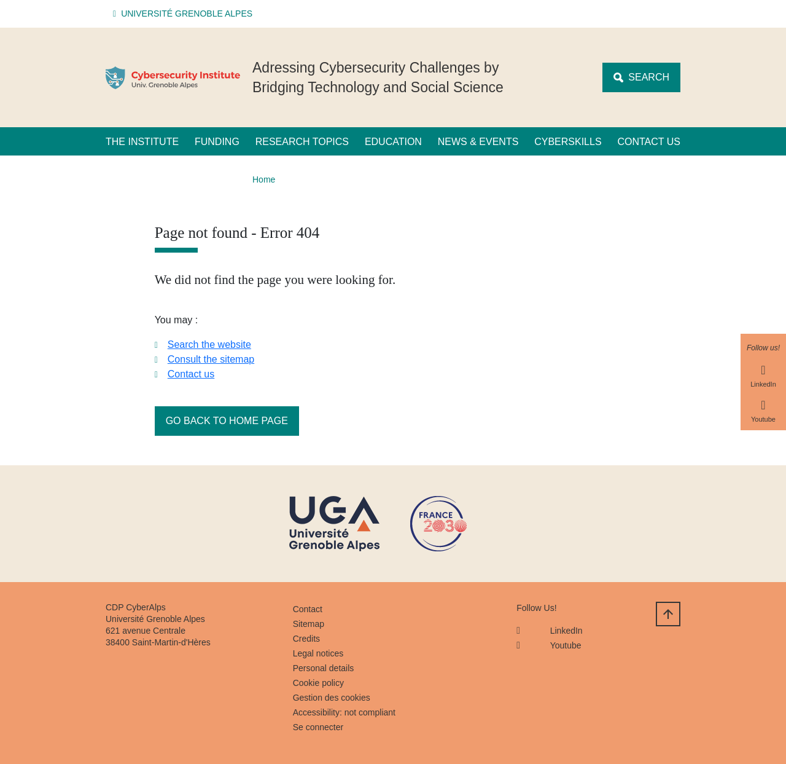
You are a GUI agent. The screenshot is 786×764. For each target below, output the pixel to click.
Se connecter (318, 727)
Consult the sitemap (211, 359)
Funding (217, 141)
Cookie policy (318, 683)
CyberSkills (567, 141)
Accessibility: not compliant (344, 712)
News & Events (478, 141)
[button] (184, 14)
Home (263, 179)
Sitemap (308, 624)
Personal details (323, 668)
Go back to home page (227, 420)
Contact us (648, 141)
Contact (307, 609)
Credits (306, 639)
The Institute (142, 141)
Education (393, 141)
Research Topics (302, 141)
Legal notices (318, 653)
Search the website (209, 344)
